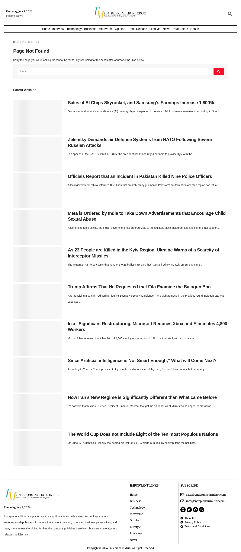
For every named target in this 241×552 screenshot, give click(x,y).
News (166, 28)
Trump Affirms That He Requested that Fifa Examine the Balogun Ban (139, 286)
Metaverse (106, 28)
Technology (74, 28)
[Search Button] (219, 71)
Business (90, 28)
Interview (58, 28)
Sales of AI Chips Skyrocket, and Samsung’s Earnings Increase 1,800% (141, 102)
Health (194, 28)
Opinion (120, 28)
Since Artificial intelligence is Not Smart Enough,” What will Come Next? (142, 360)
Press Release (137, 28)
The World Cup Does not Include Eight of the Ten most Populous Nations (143, 434)
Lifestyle (154, 28)
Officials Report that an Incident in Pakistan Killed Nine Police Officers (140, 176)
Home (46, 28)
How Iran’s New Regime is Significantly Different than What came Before (142, 397)
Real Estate (180, 28)
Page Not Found (30, 42)
